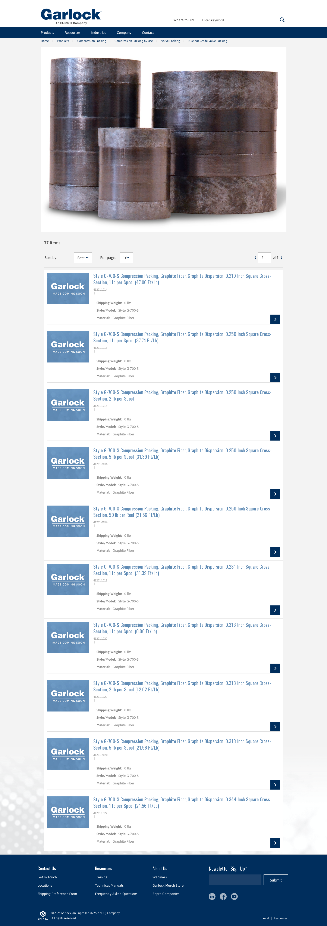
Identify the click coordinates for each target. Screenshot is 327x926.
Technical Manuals (109, 885)
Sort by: (51, 257)
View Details (275, 319)
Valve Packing (170, 41)
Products (47, 32)
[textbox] (244, 20)
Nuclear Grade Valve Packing (207, 41)
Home (45, 41)
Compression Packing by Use (133, 41)
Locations (45, 885)
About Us (159, 868)
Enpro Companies (165, 894)
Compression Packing (91, 41)
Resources (73, 32)
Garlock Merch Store (167, 885)
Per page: (108, 257)
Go (282, 20)
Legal (265, 918)
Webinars (159, 877)
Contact (148, 32)
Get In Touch (47, 877)
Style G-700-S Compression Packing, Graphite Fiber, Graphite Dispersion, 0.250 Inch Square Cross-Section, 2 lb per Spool (182, 395)
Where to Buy (183, 20)
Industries (98, 32)
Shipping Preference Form (57, 894)
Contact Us (47, 868)
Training (101, 877)
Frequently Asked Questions (116, 894)
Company (124, 32)
